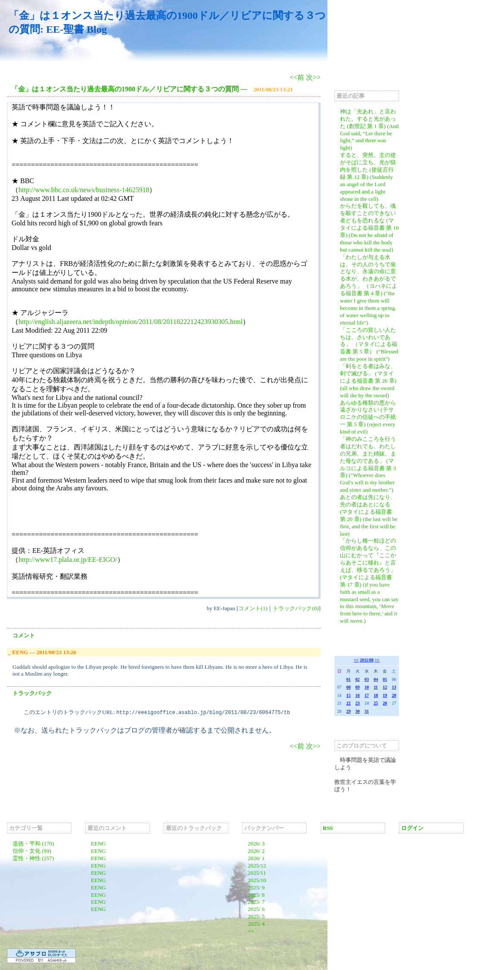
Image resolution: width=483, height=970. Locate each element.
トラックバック (32, 693)
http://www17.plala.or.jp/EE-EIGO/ (68, 559)
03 (367, 679)
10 (367, 687)
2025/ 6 (256, 909)
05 (385, 679)
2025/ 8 (256, 895)
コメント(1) (252, 608)
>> (377, 660)
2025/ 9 (256, 887)
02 (357, 679)
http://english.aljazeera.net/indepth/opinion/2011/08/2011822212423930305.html (131, 321)
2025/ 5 (256, 916)
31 (367, 711)
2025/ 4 (256, 923)
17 (367, 695)
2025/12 (257, 865)
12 (385, 687)
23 (357, 703)
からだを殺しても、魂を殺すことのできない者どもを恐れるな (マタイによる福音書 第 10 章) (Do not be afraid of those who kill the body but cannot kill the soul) (369, 228)
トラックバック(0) (295, 608)
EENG (98, 843)
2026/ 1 (256, 858)
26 (385, 703)
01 (348, 679)
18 (376, 695)
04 (376, 679)
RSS (328, 828)
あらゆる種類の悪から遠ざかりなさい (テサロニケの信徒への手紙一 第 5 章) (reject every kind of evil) (368, 417)
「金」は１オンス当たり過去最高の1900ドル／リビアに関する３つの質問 (125, 89)
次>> (313, 77)
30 (357, 711)
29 (348, 711)
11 (375, 687)
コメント (23, 635)
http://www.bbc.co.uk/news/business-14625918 (84, 189)
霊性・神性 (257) (33, 858)
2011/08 (367, 660)
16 (357, 695)
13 (394, 687)
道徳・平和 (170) (33, 843)
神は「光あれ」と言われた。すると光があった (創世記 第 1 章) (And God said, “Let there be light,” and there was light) (369, 129)
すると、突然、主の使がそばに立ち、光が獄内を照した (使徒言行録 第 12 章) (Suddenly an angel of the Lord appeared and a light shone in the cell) (368, 177)
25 (376, 703)
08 (348, 687)
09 (357, 687)
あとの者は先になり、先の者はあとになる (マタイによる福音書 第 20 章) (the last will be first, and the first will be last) (369, 515)
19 (385, 695)
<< (356, 660)
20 (394, 695)
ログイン (412, 828)
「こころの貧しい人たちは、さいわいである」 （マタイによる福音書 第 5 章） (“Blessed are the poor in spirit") (369, 344)
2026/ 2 (256, 851)
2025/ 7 (256, 901)
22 (348, 703)
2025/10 (257, 880)
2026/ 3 (256, 843)
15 (348, 695)
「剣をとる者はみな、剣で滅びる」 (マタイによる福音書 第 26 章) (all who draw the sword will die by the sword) (368, 381)
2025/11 (257, 873)
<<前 (298, 77)
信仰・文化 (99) (31, 851)
